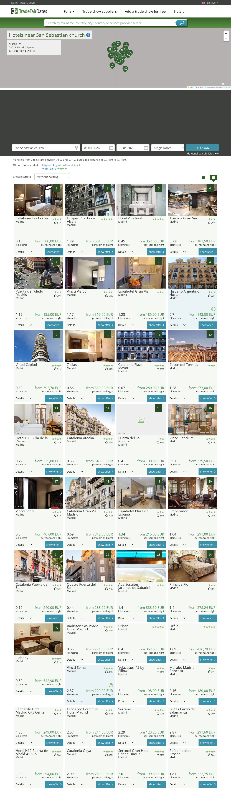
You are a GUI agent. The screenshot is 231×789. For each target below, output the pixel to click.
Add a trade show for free (145, 11)
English (212, 2)
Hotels (179, 11)
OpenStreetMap (209, 87)
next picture (61, 200)
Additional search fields (200, 153)
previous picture (16, 200)
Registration (27, 2)
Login (14, 2)
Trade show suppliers (99, 11)
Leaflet (191, 87)
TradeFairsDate (29, 11)
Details (24, 251)
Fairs (69, 11)
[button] (122, 53)
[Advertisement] (116, 115)
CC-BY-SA (227, 87)
